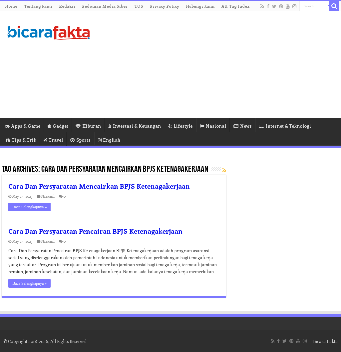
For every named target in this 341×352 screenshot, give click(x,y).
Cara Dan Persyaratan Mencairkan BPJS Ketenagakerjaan (99, 185)
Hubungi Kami (200, 6)
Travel (53, 140)
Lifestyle (180, 126)
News (242, 126)
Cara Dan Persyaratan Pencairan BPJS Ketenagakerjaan (95, 230)
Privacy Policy (164, 6)
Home (11, 6)
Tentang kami (38, 6)
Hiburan (88, 126)
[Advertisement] (213, 64)
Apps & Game (22, 126)
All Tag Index (235, 6)
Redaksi (67, 6)
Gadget (58, 126)
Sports (80, 140)
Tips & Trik (21, 140)
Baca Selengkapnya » (29, 207)
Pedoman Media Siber (105, 6)
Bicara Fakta (325, 341)
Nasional (213, 126)
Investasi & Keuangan (134, 126)
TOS (138, 6)
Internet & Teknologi (285, 126)
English (109, 140)
